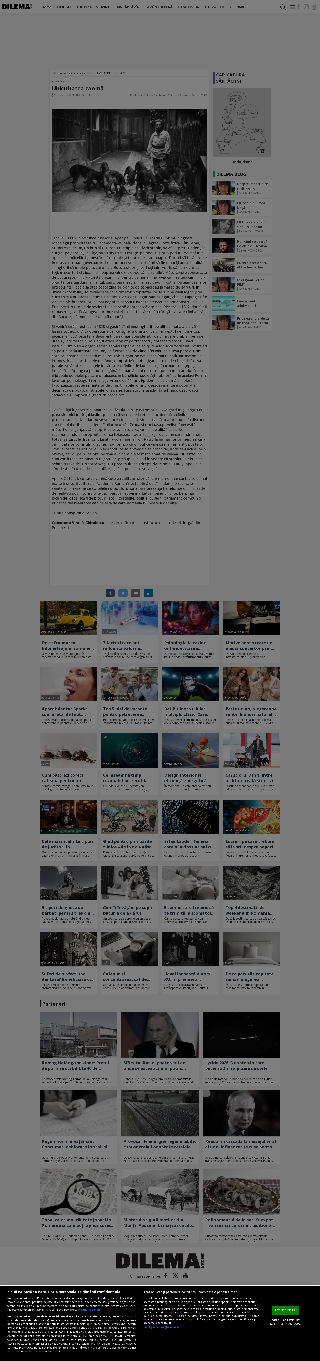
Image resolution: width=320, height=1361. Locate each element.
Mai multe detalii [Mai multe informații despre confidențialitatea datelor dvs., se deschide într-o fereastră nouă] (89, 1310)
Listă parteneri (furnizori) (161, 1327)
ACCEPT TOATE (285, 1310)
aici (83, 1336)
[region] (160, 1323)
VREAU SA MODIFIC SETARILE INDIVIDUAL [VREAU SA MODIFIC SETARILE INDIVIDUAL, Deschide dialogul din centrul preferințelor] (286, 1322)
